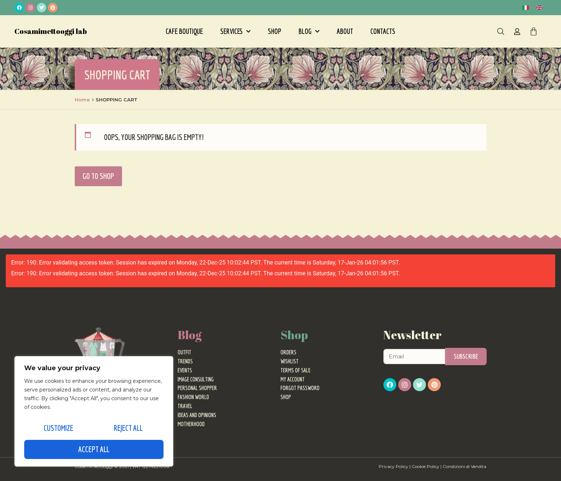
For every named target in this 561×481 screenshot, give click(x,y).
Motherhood (191, 424)
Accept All (93, 449)
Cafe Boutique (184, 31)
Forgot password (299, 388)
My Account (292, 379)
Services (235, 31)
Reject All (127, 430)
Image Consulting (196, 379)
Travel (185, 406)
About (345, 31)
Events (185, 370)
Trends (185, 361)
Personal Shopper (197, 388)
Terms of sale (295, 370)
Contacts (382, 31)
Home (82, 99)
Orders (288, 352)
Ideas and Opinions (197, 415)
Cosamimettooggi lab (50, 31)
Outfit (184, 352)
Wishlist (289, 361)
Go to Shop (98, 175)
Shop (274, 31)
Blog (309, 31)
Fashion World (193, 397)
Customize (58, 430)
